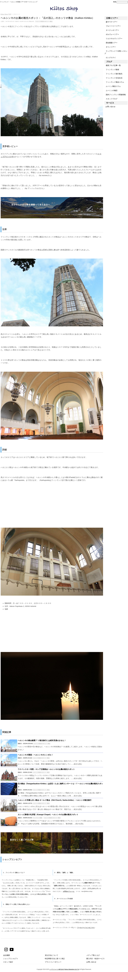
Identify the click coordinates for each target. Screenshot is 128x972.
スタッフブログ (110, 99)
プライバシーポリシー (53, 962)
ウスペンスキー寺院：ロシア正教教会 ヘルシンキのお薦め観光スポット (46, 769)
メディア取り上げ (93, 955)
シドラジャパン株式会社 (56, 969)
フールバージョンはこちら (85, 927)
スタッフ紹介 (8, 962)
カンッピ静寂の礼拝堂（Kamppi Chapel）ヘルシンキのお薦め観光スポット (48, 814)
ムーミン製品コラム (112, 86)
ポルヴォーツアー (111, 34)
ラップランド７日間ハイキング (115, 52)
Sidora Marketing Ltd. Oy (71, 969)
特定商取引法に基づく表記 (55, 958)
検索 (114, 2)
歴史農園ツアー (110, 43)
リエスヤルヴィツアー (113, 38)
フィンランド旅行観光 (113, 74)
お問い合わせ (109, 107)
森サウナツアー (110, 22)
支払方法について (51, 955)
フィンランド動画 (111, 69)
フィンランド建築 (37, 817)
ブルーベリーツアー (112, 26)
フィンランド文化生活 (113, 78)
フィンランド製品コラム (114, 82)
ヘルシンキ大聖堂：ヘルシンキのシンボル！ (35, 755)
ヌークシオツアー (111, 30)
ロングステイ (110, 57)
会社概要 (6, 955)
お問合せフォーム (68, 891)
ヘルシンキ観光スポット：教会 (43, 21)
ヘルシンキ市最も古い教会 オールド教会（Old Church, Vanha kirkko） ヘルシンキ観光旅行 (55, 800)
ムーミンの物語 (110, 90)
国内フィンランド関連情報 (115, 95)
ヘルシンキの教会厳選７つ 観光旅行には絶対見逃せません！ (42, 740)
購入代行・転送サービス (95, 958)
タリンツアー (110, 47)
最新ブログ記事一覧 (112, 65)
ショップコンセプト (10, 958)
